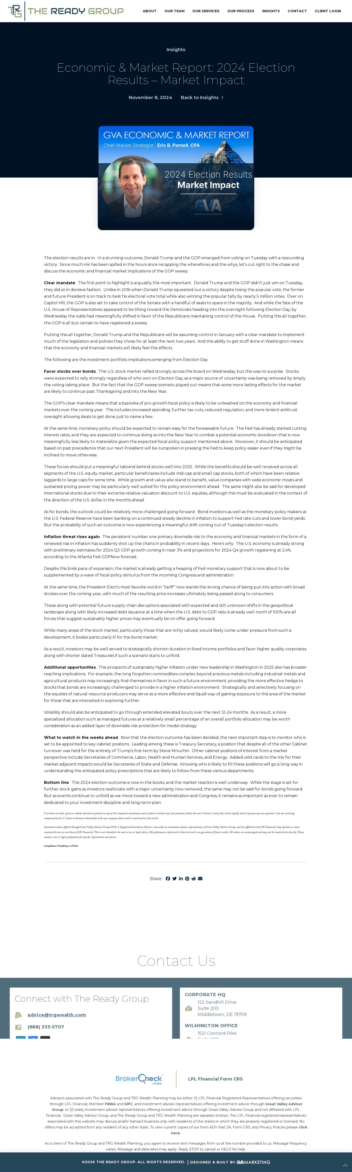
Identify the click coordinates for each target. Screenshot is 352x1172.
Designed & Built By (230, 1162)
